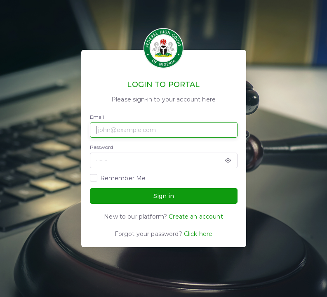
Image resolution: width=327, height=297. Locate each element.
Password (101, 147)
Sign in (163, 196)
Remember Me (123, 178)
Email (97, 117)
